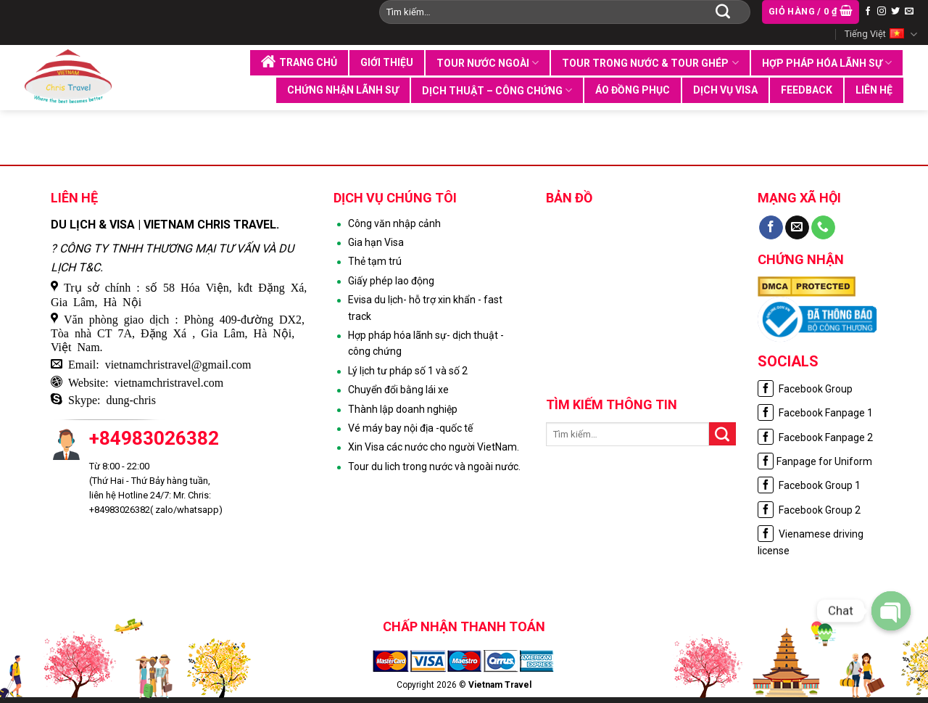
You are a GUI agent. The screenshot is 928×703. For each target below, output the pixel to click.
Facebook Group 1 (809, 485)
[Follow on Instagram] (881, 12)
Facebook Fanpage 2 (815, 437)
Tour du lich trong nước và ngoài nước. (434, 466)
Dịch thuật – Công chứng (497, 90)
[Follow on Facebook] (867, 12)
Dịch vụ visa (725, 90)
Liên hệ (874, 90)
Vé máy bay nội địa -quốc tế (410, 428)
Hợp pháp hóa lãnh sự (827, 63)
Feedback (806, 90)
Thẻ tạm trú (375, 261)
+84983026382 (154, 438)
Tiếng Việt (881, 34)
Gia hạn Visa (376, 242)
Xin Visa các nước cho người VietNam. (433, 447)
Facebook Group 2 (809, 510)
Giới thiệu (386, 62)
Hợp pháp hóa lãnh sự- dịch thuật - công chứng (426, 343)
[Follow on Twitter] (895, 12)
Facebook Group (805, 389)
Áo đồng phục (632, 90)
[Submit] (723, 11)
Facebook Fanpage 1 (815, 413)
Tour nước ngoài (487, 63)
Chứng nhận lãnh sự (343, 90)
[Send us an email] (909, 12)
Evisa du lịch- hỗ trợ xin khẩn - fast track (425, 307)
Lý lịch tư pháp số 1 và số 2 (408, 371)
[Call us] (823, 227)
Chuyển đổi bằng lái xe (398, 389)
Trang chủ (299, 61)
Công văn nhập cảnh (394, 223)
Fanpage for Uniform (815, 461)
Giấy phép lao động (391, 281)
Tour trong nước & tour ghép (650, 63)
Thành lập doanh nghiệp (402, 409)
